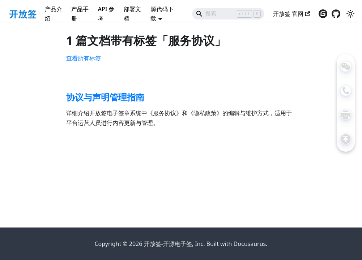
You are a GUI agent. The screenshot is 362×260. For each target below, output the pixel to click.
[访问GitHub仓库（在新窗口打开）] (336, 13)
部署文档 (132, 13)
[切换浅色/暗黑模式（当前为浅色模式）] (350, 14)
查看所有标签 (83, 58)
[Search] (228, 14)
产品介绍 (53, 13)
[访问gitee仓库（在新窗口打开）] (323, 13)
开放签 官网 (291, 14)
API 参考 (106, 13)
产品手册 (80, 13)
